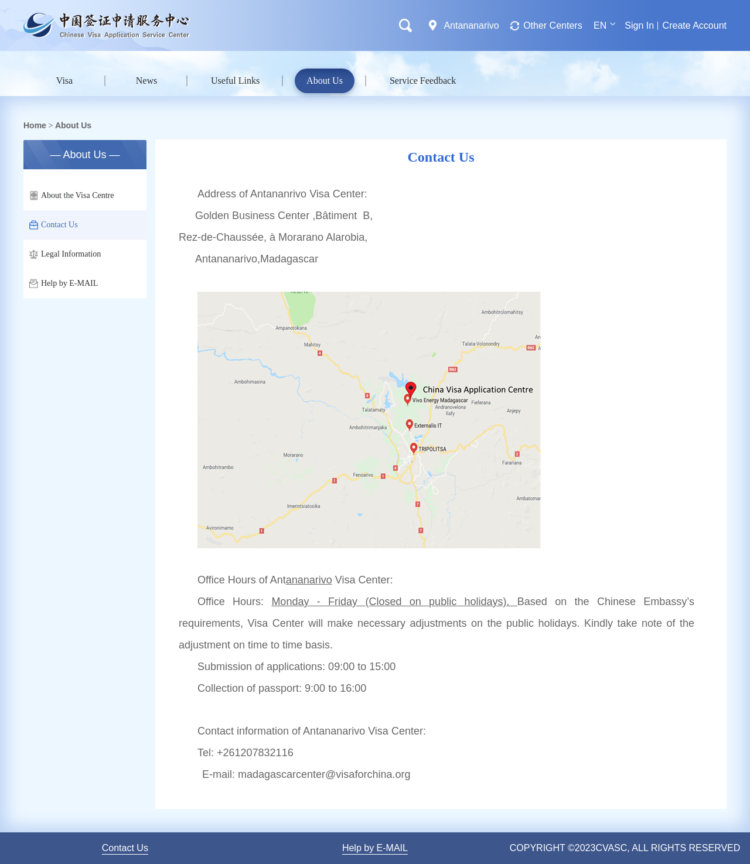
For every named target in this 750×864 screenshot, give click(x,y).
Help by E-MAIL (63, 283)
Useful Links (235, 81)
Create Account (695, 25)
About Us (324, 81)
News (146, 81)
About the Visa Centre (71, 195)
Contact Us (53, 225)
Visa (64, 81)
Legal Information (65, 254)
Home (34, 125)
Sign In (639, 25)
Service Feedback (423, 81)
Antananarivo (471, 25)
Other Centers (552, 25)
